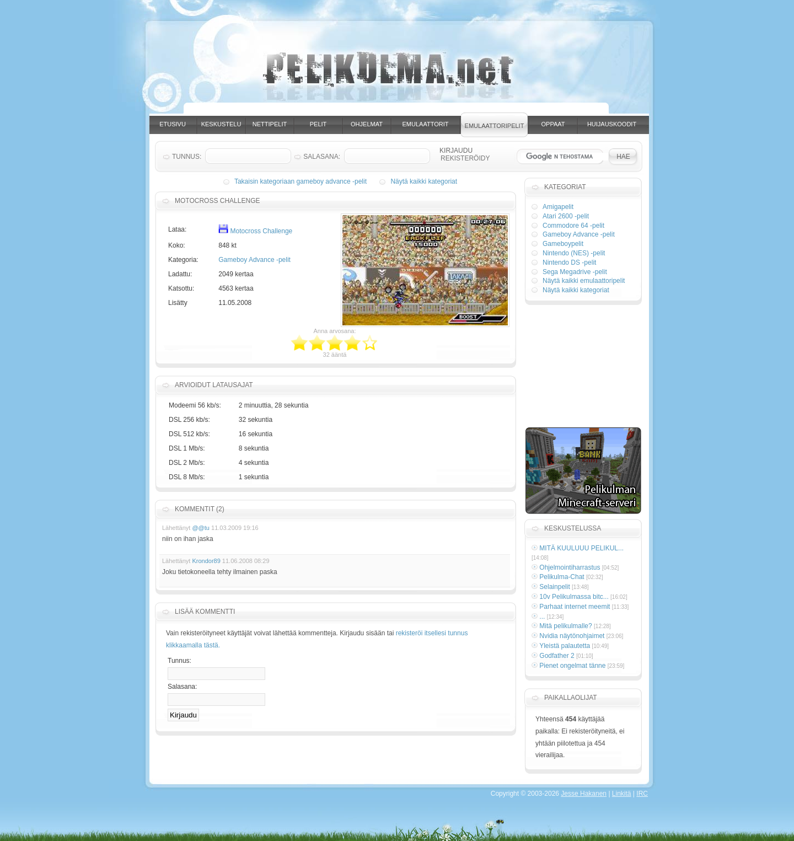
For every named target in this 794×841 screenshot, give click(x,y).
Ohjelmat (367, 124)
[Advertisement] (407, 109)
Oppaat (553, 124)
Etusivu (172, 124)
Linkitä (621, 793)
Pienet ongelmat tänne (572, 665)
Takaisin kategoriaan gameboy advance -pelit (300, 181)
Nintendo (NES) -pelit (574, 253)
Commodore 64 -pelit (573, 225)
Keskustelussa (572, 528)
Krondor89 (206, 561)
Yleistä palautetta (564, 646)
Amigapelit (558, 207)
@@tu (201, 527)
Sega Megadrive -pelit (575, 272)
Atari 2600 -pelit (566, 216)
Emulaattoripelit (494, 125)
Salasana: (182, 686)
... (542, 616)
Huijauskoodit (611, 124)
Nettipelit (270, 124)
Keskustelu (221, 124)
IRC (642, 793)
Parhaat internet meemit (574, 606)
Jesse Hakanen (584, 793)
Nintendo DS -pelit (569, 262)
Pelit (318, 124)
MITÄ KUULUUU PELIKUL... (581, 548)
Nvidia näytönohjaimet (571, 636)
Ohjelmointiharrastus (569, 567)
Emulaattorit (426, 124)
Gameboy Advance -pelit (254, 260)
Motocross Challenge (255, 231)
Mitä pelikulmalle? (565, 626)
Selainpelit (554, 587)
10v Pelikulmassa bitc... (573, 597)
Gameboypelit (563, 244)
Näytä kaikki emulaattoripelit (584, 281)
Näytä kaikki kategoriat (423, 181)
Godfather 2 (556, 656)
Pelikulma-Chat (561, 577)
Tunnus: (179, 661)
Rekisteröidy (465, 158)
